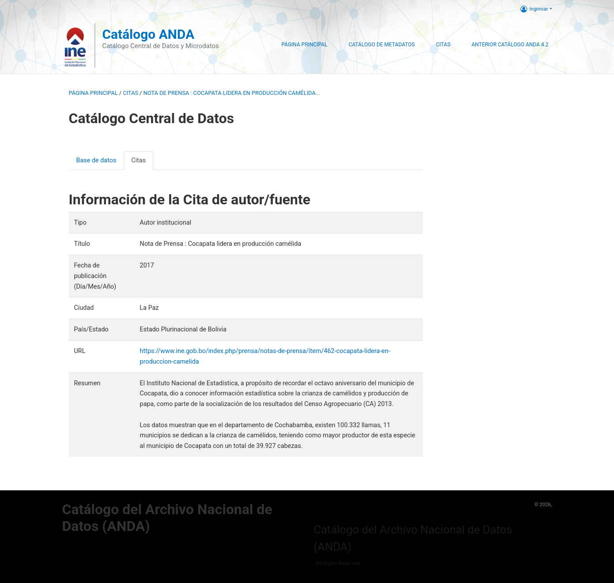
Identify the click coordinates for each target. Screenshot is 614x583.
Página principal (93, 93)
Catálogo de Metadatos (382, 44)
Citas (443, 44)
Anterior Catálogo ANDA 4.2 (509, 44)
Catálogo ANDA (148, 34)
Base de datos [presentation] (96, 160)
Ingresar (534, 9)
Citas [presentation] (138, 160)
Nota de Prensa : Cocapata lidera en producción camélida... (231, 93)
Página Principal (304, 44)
